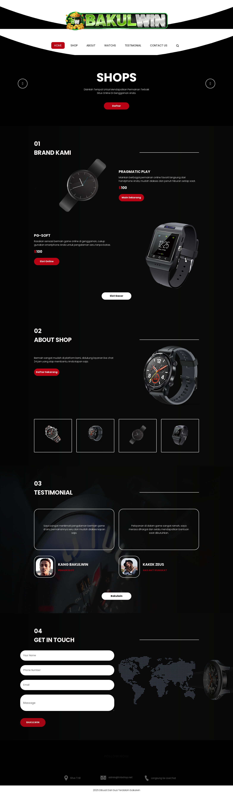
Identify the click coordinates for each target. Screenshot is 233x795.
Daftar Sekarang (47, 372)
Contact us (158, 45)
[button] (22, 83)
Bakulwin (116, 596)
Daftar (116, 106)
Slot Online (46, 261)
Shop (74, 45)
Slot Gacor (116, 296)
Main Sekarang (131, 197)
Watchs (110, 45)
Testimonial (133, 45)
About (90, 45)
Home (58, 45)
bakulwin (135, 790)
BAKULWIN (32, 722)
